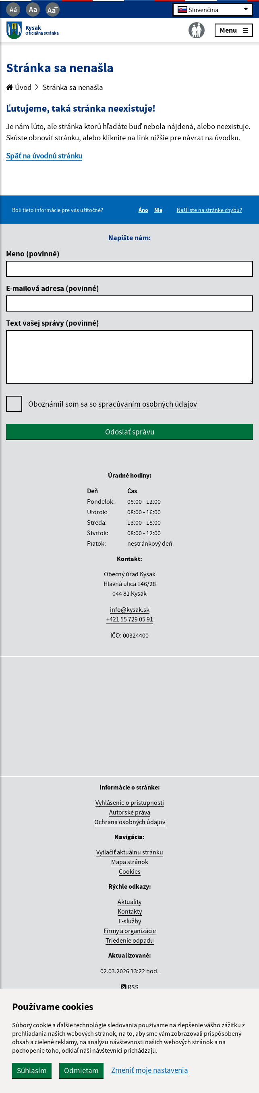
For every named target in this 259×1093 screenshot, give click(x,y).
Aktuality (129, 902)
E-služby (129, 921)
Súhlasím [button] (32, 1070)
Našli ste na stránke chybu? (209, 210)
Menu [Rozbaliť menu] (234, 30)
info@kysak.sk (129, 609)
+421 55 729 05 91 (129, 619)
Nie (159, 210)
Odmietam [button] (81, 1070)
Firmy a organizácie (130, 931)
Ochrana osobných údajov (129, 822)
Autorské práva (129, 812)
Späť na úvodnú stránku (44, 155)
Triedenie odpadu (130, 940)
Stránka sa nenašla (73, 87)
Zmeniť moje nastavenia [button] (149, 1070)
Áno (145, 210)
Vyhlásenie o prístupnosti (129, 802)
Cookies (130, 871)
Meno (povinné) (33, 253)
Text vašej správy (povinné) (52, 323)
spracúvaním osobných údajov (147, 404)
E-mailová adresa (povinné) (52, 288)
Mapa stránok (129, 862)
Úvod (19, 87)
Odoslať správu (129, 431)
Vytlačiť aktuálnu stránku (129, 852)
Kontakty (130, 911)
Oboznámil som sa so (112, 404)
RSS (130, 987)
